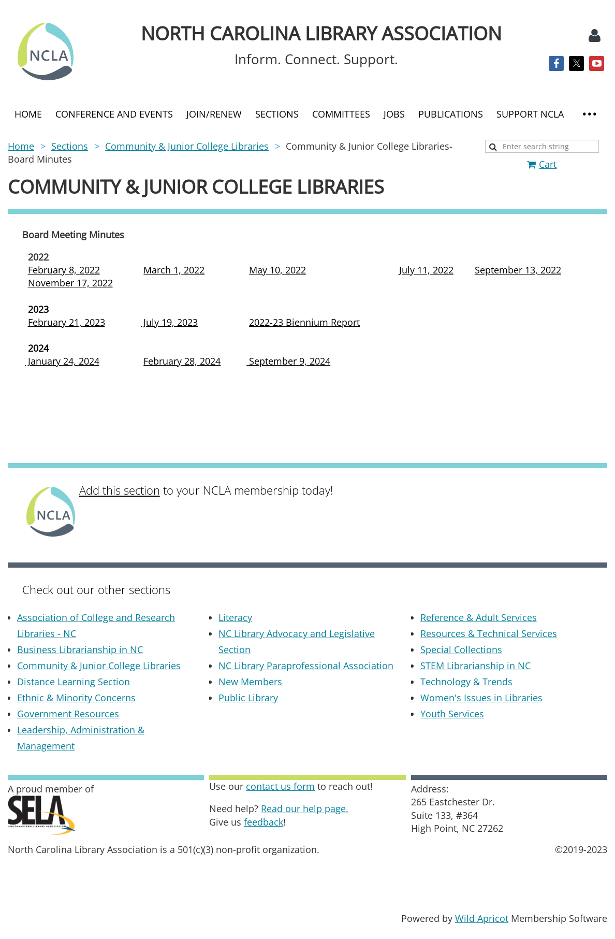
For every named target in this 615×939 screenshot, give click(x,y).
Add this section (119, 490)
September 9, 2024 (288, 361)
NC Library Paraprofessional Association (305, 665)
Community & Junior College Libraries (187, 146)
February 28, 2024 (182, 361)
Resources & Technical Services (488, 633)
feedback (263, 822)
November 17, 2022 (70, 283)
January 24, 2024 (62, 361)
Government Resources (68, 713)
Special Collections (461, 649)
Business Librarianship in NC (80, 649)
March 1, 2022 (173, 270)
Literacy (235, 617)
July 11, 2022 (426, 270)
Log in (594, 36)
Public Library (248, 697)
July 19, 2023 (169, 322)
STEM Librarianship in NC (475, 665)
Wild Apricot (481, 918)
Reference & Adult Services (478, 617)
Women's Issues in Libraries (481, 697)
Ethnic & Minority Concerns (76, 697)
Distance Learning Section (73, 681)
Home (21, 146)
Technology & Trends (466, 681)
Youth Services (452, 713)
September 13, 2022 (518, 270)
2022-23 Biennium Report (304, 322)
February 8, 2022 (64, 270)
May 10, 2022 (277, 270)
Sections (69, 146)
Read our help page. (304, 808)
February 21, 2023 (66, 322)
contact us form (280, 786)
